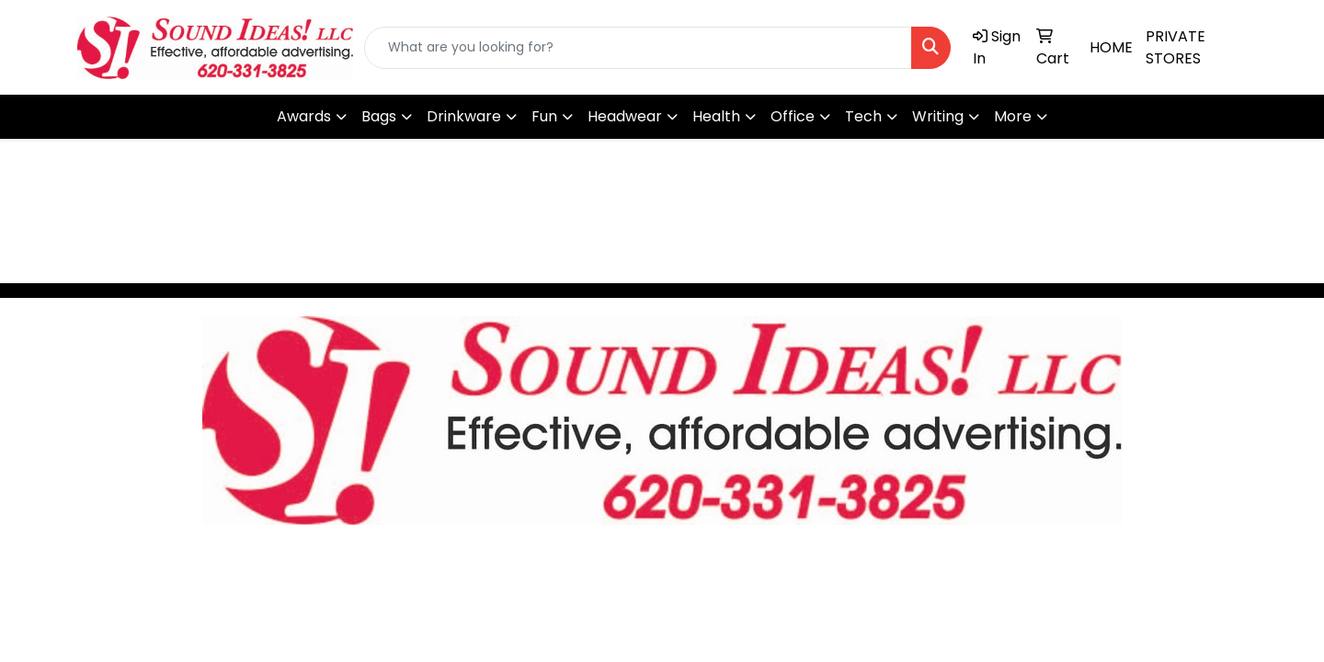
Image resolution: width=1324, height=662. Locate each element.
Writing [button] (938, 116)
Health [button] (716, 116)
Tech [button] (863, 116)
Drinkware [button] (464, 116)
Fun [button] (544, 116)
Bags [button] (378, 116)
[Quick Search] (638, 48)
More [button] (1013, 116)
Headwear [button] (625, 116)
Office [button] (792, 116)
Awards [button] (304, 116)
